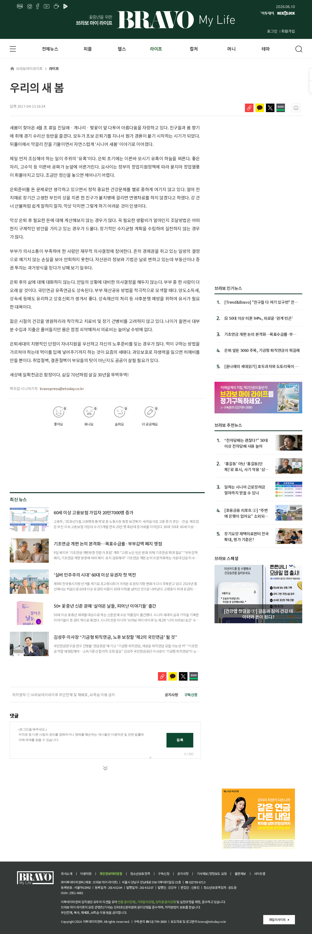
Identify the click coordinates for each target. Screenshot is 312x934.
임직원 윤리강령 (166, 901)
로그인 (272, 31)
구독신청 (190, 694)
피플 (88, 48)
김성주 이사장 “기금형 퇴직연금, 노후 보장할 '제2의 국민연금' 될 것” (115, 637)
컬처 (194, 48)
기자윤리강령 (145, 901)
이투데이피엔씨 (93, 921)
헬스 (122, 48)
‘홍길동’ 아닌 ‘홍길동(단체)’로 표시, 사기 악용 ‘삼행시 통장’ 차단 (246, 466)
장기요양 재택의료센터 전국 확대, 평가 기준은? (246, 536)
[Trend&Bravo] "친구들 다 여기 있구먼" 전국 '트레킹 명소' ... (261, 302)
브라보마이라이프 (26, 68)
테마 (266, 48)
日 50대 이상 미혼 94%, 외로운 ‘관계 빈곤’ (258, 318)
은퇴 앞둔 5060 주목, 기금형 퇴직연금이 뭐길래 (262, 350)
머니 (231, 48)
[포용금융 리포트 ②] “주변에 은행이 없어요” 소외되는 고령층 (246, 513)
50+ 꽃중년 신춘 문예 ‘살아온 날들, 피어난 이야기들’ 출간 (105, 606)
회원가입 (288, 31)
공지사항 (171, 694)
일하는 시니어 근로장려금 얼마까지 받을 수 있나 (244, 489)
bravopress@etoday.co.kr (62, 388)
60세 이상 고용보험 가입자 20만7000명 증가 (93, 512)
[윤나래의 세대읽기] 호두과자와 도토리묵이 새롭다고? (261, 366)
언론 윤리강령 (126, 901)
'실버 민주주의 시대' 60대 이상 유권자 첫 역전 (95, 574)
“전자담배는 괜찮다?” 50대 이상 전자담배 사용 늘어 (246, 443)
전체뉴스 (50, 48)
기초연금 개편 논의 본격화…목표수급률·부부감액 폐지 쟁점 (108, 543)
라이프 (156, 48)
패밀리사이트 (277, 919)
